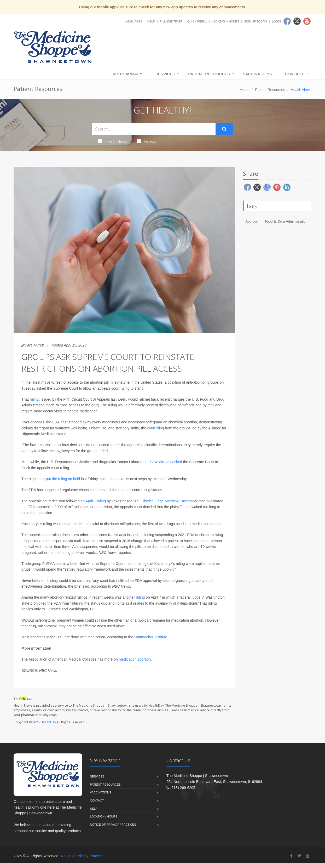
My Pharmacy (127, 74)
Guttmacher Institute (150, 637)
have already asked (166, 462)
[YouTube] (308, 856)
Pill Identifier (171, 21)
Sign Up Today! (255, 21)
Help (151, 21)
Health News (112, 141)
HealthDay (48, 722)
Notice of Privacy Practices (113, 824)
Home (244, 90)
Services (165, 74)
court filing (155, 428)
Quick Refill (197, 21)
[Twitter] (299, 856)
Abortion (252, 221)
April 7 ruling (95, 501)
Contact (294, 74)
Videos (146, 141)
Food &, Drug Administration (286, 221)
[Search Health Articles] (154, 129)
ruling (34, 399)
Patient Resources (209, 74)
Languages (133, 21)
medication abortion (135, 659)
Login (276, 21)
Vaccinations (257, 74)
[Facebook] (291, 856)
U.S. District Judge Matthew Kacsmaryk (166, 501)
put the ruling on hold (63, 479)
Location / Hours (225, 21)
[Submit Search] (224, 129)
